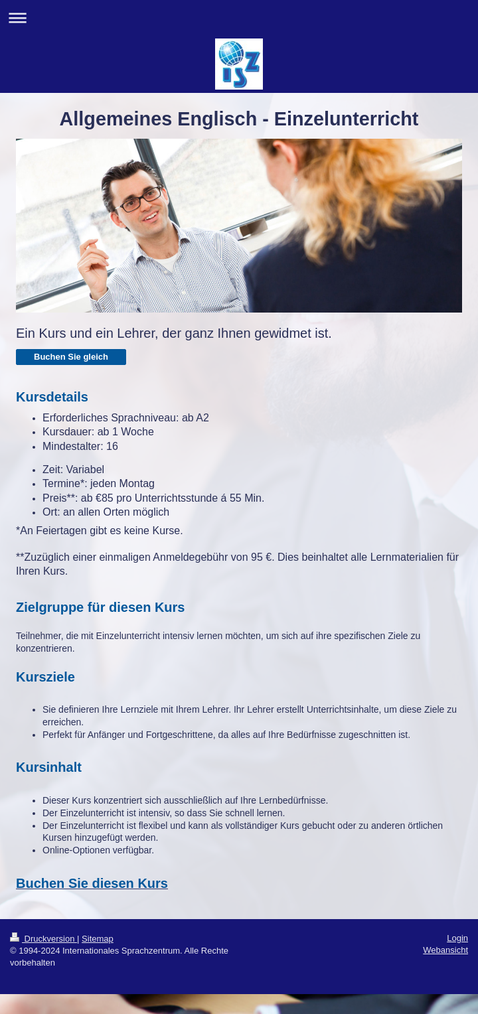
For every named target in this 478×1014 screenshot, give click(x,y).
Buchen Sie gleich (71, 357)
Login (457, 938)
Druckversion (43, 939)
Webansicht (445, 950)
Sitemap (98, 939)
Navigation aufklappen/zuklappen (239, 17)
